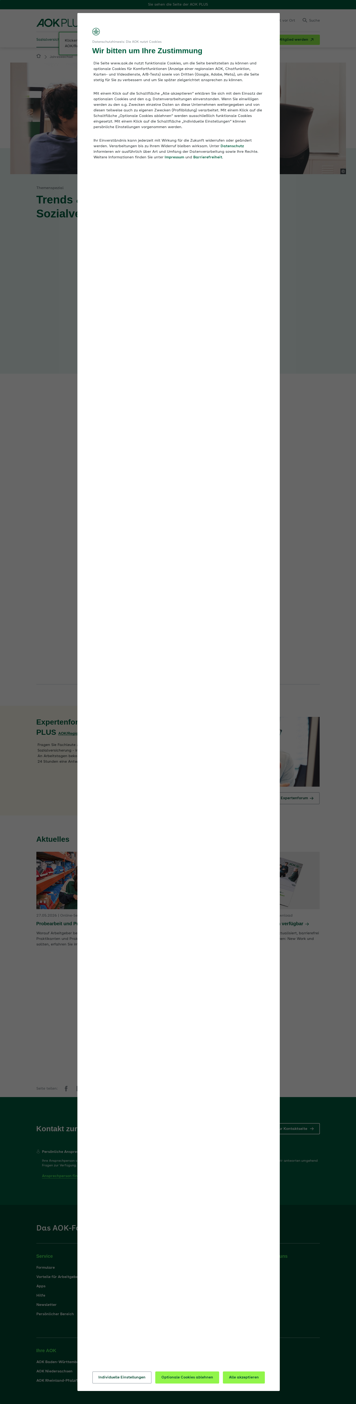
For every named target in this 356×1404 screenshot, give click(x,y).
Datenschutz (232, 146)
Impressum (174, 157)
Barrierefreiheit (207, 157)
